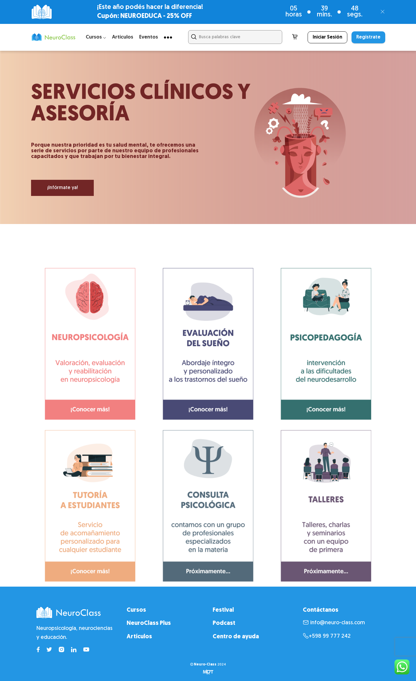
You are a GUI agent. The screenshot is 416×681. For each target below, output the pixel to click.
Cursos (136, 610)
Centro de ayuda (236, 637)
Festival (223, 610)
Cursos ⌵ (96, 37)
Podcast (224, 623)
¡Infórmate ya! (62, 187)
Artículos (122, 37)
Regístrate (368, 37)
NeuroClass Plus (149, 623)
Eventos (148, 37)
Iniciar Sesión (327, 37)
